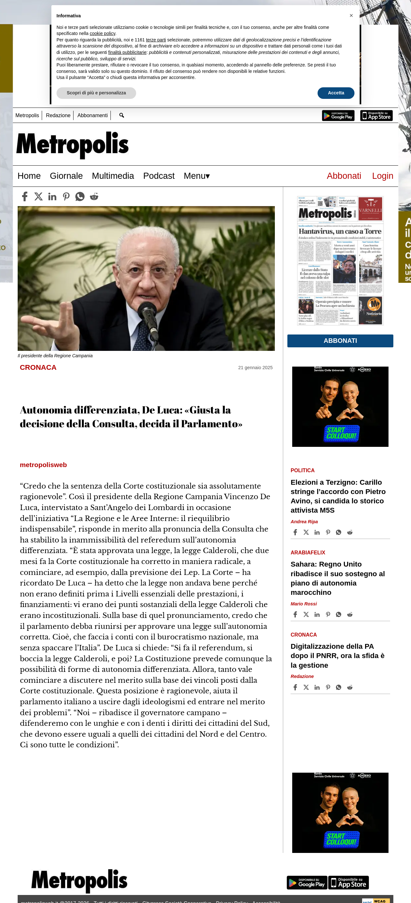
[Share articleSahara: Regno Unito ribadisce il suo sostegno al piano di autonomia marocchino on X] (307, 614)
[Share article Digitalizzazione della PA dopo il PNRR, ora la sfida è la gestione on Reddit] (350, 687)
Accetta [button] (336, 92)
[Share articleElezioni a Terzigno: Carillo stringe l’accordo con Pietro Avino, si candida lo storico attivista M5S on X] (307, 532)
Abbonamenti (92, 115)
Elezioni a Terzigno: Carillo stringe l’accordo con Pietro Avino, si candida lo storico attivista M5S (338, 496)
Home (29, 176)
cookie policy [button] (102, 33)
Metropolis (27, 115)
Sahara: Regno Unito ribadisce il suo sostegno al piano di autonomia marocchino (338, 578)
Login (383, 176)
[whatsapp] (80, 196)
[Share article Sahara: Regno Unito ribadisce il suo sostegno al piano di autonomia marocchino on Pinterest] (329, 614)
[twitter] (38, 196)
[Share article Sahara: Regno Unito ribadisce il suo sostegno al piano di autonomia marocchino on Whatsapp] (340, 614)
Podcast (159, 176)
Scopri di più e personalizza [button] (96, 92)
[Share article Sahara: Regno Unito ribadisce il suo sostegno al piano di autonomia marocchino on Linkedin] (318, 614)
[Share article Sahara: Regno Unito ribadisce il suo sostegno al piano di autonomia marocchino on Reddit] (350, 614)
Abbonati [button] (340, 340)
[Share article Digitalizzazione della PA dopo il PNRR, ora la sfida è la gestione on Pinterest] (329, 687)
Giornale (66, 176)
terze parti (156, 39)
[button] (351, 15)
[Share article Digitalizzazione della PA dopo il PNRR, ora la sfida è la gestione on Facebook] (296, 687)
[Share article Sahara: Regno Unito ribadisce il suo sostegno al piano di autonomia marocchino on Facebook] (296, 614)
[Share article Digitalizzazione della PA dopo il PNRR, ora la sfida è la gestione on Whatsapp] (340, 687)
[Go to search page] (122, 115)
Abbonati (344, 176)
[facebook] (24, 196)
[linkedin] (52, 196)
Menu (195, 176)
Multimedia (113, 176)
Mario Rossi (304, 603)
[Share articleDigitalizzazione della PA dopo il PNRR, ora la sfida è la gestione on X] (307, 687)
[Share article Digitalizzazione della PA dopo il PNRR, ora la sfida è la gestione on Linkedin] (318, 687)
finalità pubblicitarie (127, 52)
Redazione (58, 115)
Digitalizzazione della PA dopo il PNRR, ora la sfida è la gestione (337, 655)
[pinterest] (66, 196)
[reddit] (94, 196)
